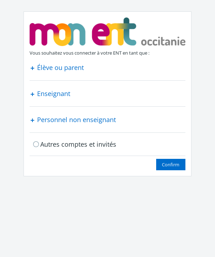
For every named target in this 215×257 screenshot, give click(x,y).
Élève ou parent (57, 67)
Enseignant (50, 93)
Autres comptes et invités (78, 144)
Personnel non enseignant (73, 119)
